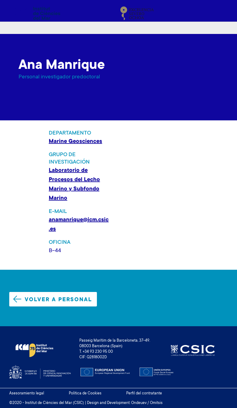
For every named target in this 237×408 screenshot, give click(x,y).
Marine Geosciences (75, 142)
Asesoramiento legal (26, 393)
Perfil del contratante (144, 393)
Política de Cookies (85, 393)
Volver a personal (52, 299)
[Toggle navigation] (221, 13)
